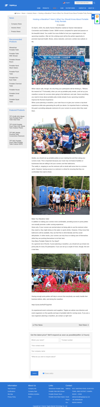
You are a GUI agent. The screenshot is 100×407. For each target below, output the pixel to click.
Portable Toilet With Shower (14, 55)
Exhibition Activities (33, 394)
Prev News (38, 325)
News (23, 13)
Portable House (14, 90)
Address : (68, 388)
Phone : (68, 399)
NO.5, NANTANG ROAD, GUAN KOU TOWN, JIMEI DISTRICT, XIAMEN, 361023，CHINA (83, 391)
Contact (69, 386)
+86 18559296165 (77, 399)
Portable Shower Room (14, 61)
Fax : (67, 402)
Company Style (32, 391)
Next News (84, 325)
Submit (34, 373)
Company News (16, 24)
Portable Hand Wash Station (14, 67)
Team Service (12, 388)
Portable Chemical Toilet (15, 85)
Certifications (11, 391)
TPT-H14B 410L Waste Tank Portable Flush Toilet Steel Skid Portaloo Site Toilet (16, 119)
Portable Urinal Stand (14, 95)
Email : (68, 397)
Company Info (32, 388)
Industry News (32, 13)
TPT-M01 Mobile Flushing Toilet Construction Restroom (17, 134)
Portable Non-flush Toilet (14, 79)
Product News (15, 31)
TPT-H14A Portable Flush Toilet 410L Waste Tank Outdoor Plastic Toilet (17, 127)
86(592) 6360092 (77, 402)
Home (17, 13)
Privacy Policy (12, 397)
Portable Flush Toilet (14, 73)
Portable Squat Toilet (14, 101)
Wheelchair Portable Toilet (14, 49)
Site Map (10, 394)
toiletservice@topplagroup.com (81, 397)
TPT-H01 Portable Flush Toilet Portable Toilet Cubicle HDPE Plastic (16, 143)
